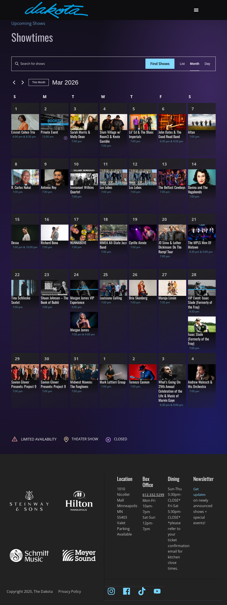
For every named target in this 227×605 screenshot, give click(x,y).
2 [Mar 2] (45, 108)
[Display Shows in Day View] (207, 64)
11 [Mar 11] (105, 164)
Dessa (15, 242)
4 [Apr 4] (193, 358)
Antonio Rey (48, 187)
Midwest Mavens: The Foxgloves (81, 384)
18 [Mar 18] (105, 219)
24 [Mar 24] (76, 274)
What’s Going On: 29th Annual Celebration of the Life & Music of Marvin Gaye (170, 391)
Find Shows (160, 63)
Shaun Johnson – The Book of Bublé (54, 300)
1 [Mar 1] (16, 108)
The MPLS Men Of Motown (199, 245)
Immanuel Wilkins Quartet (82, 190)
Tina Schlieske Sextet (20, 300)
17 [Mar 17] (76, 219)
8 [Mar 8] (16, 164)
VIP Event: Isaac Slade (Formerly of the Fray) (200, 302)
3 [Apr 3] (163, 358)
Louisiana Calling (111, 298)
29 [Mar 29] (17, 358)
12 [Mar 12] (135, 164)
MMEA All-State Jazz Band (113, 245)
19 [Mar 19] (135, 219)
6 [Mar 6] (163, 108)
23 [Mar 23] (46, 274)
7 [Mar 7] (193, 108)
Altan (191, 132)
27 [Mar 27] (164, 274)
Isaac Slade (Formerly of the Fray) (198, 339)
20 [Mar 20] (164, 219)
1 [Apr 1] (104, 358)
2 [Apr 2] (134, 358)
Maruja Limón (167, 298)
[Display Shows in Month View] (194, 64)
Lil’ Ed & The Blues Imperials (141, 134)
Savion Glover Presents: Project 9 (23, 384)
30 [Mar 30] (46, 358)
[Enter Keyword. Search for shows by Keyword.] (78, 64)
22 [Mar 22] (17, 274)
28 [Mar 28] (194, 274)
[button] (196, 10)
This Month (38, 82)
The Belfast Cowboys (172, 187)
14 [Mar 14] (194, 164)
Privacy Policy (69, 591)
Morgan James (79, 329)
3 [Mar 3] (75, 108)
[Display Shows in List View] (182, 64)
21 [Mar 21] (194, 219)
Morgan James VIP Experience (82, 300)
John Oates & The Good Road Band (170, 134)
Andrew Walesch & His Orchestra (200, 384)
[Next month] (22, 82)
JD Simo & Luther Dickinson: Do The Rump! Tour (170, 247)
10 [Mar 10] (76, 164)
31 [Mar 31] (76, 358)
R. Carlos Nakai (21, 187)
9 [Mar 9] (45, 164)
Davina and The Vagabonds (198, 190)
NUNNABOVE (78, 242)
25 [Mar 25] (105, 274)
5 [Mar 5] (134, 108)
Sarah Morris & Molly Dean (80, 134)
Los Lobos (106, 187)
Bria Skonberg (138, 298)
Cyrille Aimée (138, 242)
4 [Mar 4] (104, 108)
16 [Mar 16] (46, 219)
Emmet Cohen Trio (23, 132)
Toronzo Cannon (139, 382)
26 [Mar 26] (135, 274)
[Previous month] (14, 82)
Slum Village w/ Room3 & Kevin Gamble (110, 136)
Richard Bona (49, 242)
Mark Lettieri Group (112, 382)
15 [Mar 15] (17, 219)
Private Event (49, 132)
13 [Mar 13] (164, 164)
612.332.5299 (153, 494)
